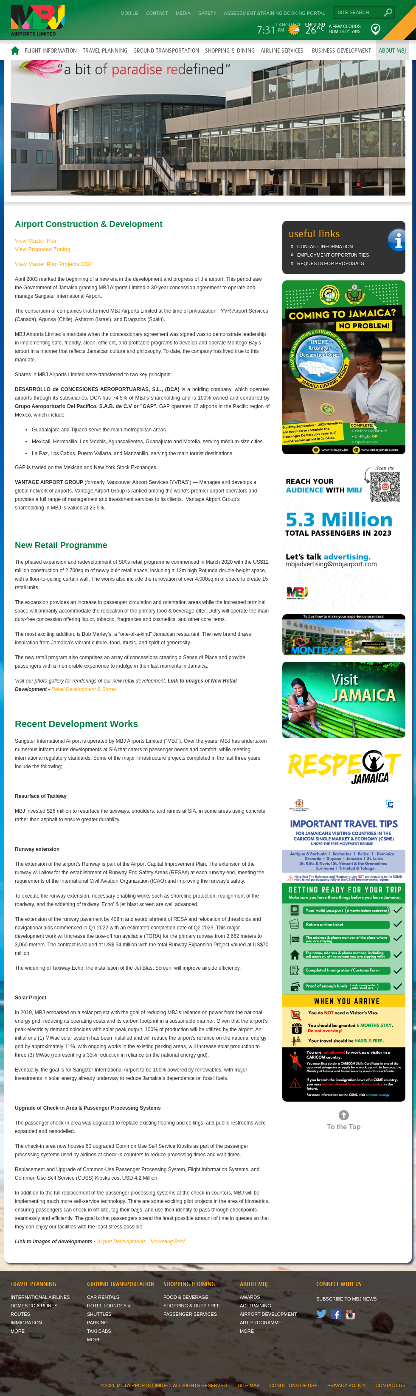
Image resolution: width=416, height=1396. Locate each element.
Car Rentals (103, 1297)
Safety (207, 13)
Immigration (26, 1322)
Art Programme (260, 1322)
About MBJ (392, 50)
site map (249, 1385)
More (18, 1331)
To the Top (343, 1126)
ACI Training (255, 1305)
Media (183, 13)
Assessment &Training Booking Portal (274, 13)
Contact (157, 13)
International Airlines (40, 1297)
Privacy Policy (346, 1385)
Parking (97, 1322)
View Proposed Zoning (42, 249)
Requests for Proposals (330, 263)
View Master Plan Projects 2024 (54, 264)
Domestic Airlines (34, 1305)
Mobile (129, 13)
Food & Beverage (185, 1297)
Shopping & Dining (230, 50)
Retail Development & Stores (84, 689)
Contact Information (325, 246)
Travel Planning (105, 50)
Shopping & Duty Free (191, 1305)
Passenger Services (190, 1314)
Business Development (341, 50)
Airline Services (282, 50)
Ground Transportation (166, 50)
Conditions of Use (294, 1385)
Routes (20, 1314)
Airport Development (268, 1314)
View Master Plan (36, 241)
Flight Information (51, 50)
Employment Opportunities (333, 254)
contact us (391, 1385)
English (315, 24)
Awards (250, 1297)
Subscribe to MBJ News (346, 1298)
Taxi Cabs (99, 1331)
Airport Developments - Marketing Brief (141, 1242)
